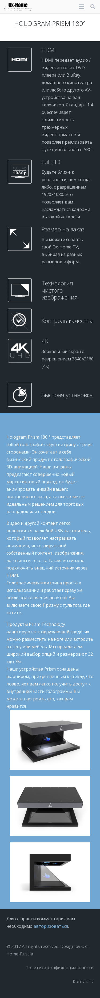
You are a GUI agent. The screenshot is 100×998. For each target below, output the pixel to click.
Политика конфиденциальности (59, 968)
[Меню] (81, 6)
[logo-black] (18, 7)
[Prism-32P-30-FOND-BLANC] (50, 872)
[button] (92, 6)
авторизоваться (51, 926)
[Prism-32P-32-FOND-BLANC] (50, 740)
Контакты (83, 981)
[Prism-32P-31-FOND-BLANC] (50, 806)
